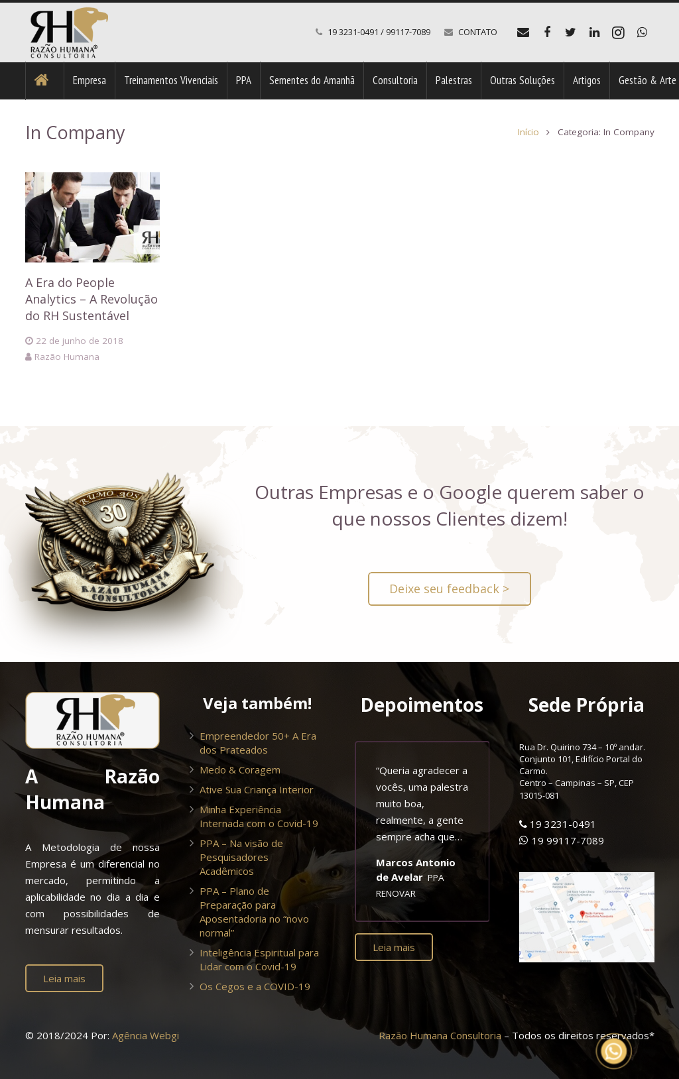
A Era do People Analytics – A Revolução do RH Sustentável (91, 298)
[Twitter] (571, 32)
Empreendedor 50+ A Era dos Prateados (258, 742)
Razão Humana (66, 357)
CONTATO (477, 32)
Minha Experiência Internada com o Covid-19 (259, 816)
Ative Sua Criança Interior (257, 789)
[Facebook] (547, 32)
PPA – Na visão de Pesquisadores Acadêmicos (241, 857)
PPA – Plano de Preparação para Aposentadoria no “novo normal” (254, 911)
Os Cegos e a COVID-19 (255, 986)
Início (528, 132)
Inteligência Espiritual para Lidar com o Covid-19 (259, 959)
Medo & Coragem (240, 769)
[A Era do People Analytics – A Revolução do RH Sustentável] (92, 217)
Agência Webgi (145, 1035)
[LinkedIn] (595, 32)
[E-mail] (523, 32)
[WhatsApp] (642, 32)
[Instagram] (619, 32)
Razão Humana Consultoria (440, 1035)
